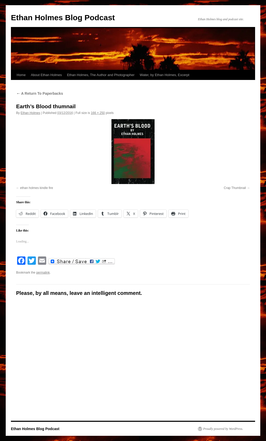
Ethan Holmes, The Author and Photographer (101, 75)
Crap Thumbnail (235, 188)
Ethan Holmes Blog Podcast (63, 17)
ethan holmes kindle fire (36, 188)
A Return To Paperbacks (39, 93)
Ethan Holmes (30, 113)
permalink (43, 272)
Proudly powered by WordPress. (223, 429)
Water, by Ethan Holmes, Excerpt (164, 75)
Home (21, 75)
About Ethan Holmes (46, 75)
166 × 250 (98, 113)
